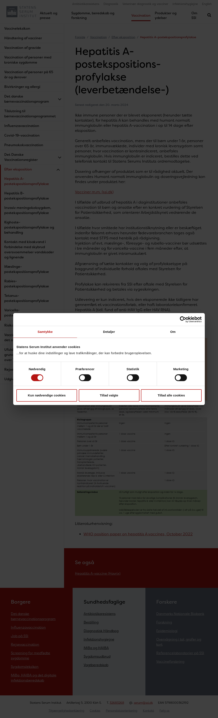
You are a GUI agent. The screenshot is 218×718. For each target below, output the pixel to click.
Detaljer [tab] (109, 332)
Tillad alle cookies (171, 395)
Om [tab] (172, 332)
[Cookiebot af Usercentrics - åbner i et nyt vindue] (183, 319)
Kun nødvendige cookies (47, 395)
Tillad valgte (109, 395)
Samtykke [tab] (45, 332)
